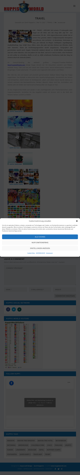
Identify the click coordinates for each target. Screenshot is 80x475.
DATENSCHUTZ (40, 253)
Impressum (49, 253)
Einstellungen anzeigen (40, 248)
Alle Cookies (40, 237)
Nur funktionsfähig (40, 242)
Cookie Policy (31, 253)
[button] (77, 221)
